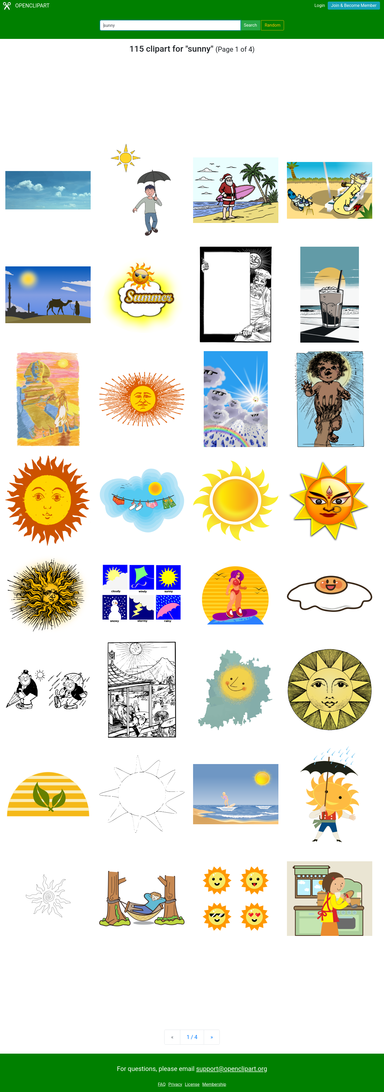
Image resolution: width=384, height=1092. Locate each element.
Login (319, 5)
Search (250, 25)
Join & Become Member (354, 5)
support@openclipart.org (231, 1069)
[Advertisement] (192, 102)
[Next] (211, 1037)
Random (273, 25)
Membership (214, 1084)
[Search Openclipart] (170, 25)
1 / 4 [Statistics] (192, 1037)
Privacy (175, 1084)
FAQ (162, 1084)
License (192, 1084)
